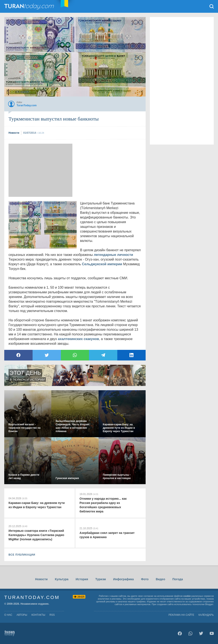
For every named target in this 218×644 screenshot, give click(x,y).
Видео (160, 579)
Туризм (100, 579)
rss (52, 614)
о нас (8, 614)
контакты (38, 614)
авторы (22, 614)
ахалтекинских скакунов (78, 339)
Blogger (209, 604)
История (82, 579)
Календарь (206, 614)
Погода (177, 579)
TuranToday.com (29, 6)
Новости (41, 579)
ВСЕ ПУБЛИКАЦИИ (22, 554)
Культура (62, 579)
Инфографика (123, 579)
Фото (144, 579)
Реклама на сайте (181, 614)
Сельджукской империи (102, 264)
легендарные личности (113, 255)
